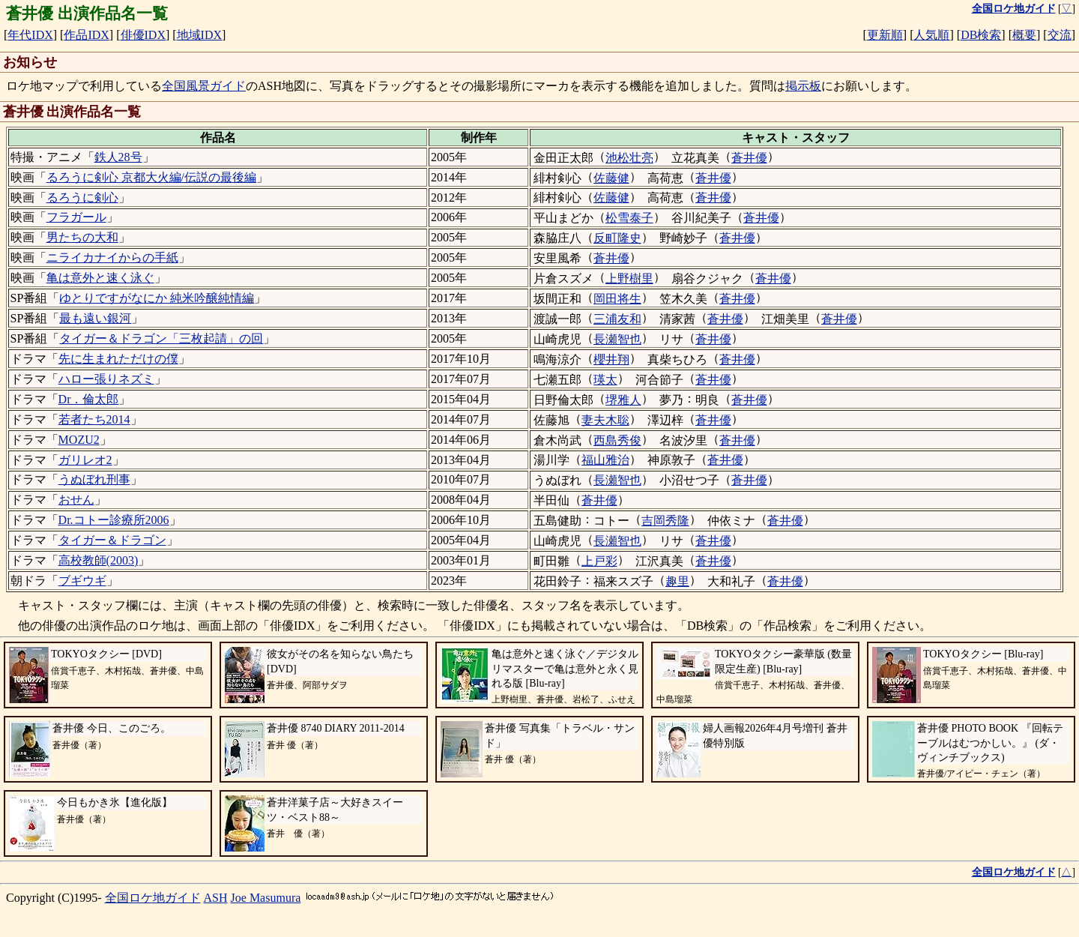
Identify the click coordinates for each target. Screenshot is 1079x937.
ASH (216, 897)
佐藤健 (611, 178)
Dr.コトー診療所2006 (113, 519)
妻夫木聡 (605, 420)
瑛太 (605, 379)
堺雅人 (623, 400)
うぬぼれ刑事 (94, 479)
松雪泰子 (629, 217)
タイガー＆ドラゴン (112, 540)
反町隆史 (617, 238)
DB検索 (981, 34)
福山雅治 (605, 460)
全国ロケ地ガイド (153, 897)
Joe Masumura (266, 897)
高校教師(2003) (98, 560)
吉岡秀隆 (665, 520)
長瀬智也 (617, 339)
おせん (76, 499)
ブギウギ (82, 580)
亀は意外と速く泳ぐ (100, 277)
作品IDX (86, 34)
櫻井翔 (611, 359)
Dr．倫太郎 (88, 399)
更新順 (885, 34)
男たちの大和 (82, 237)
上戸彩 (599, 561)
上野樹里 (629, 278)
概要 (1024, 34)
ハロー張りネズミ (106, 379)
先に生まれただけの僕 (118, 358)
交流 (1060, 34)
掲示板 (803, 85)
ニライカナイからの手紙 (112, 257)
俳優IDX (143, 34)
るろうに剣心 (82, 197)
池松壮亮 (629, 157)
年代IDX (29, 34)
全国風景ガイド (204, 85)
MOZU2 (79, 439)
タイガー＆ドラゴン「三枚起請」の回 (161, 338)
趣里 (677, 581)
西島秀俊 (617, 440)
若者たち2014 (94, 419)
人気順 (931, 34)
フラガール (76, 217)
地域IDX (199, 34)
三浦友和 (617, 319)
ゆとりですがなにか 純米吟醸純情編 (156, 298)
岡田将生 (617, 298)
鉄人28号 (118, 157)
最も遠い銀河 (95, 318)
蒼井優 (749, 157)
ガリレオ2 (85, 460)
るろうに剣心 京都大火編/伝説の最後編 (151, 177)
